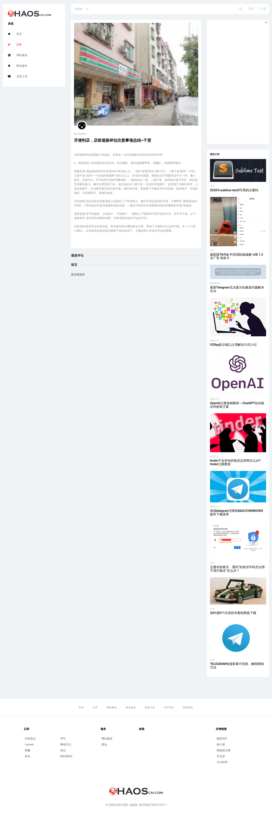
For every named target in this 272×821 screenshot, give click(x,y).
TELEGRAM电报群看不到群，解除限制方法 (237, 665)
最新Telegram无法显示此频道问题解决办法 (237, 289)
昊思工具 (18, 76)
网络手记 (214, 340)
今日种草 (222, 762)
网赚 (27, 750)
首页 (15, 33)
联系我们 (188, 707)
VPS (62, 738)
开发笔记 (30, 738)
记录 (15, 44)
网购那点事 (223, 750)
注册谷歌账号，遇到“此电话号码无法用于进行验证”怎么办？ (237, 568)
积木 (212, 608)
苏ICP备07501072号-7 (152, 804)
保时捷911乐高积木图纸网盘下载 (233, 613)
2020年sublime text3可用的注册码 (234, 190)
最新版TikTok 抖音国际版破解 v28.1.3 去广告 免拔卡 (236, 256)
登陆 (251, 9)
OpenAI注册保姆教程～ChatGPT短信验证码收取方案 (237, 405)
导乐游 (221, 756)
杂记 (212, 186)
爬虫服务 (17, 65)
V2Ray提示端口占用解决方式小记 (233, 345)
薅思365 (222, 738)
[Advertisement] (238, 82)
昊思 (125, 804)
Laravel (29, 744)
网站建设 (18, 55)
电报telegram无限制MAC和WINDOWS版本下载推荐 (236, 512)
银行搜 (221, 744)
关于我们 (169, 707)
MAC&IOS (215, 283)
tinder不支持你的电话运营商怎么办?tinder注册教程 (235, 462)
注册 (263, 9)
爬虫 (104, 744)
